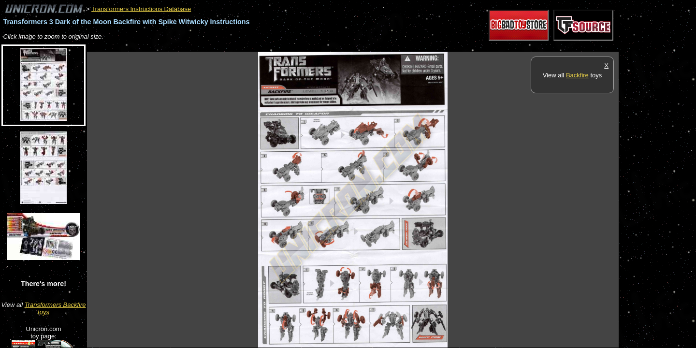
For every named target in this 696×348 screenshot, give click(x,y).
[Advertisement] (263, 46)
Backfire (577, 75)
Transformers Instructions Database (141, 8)
